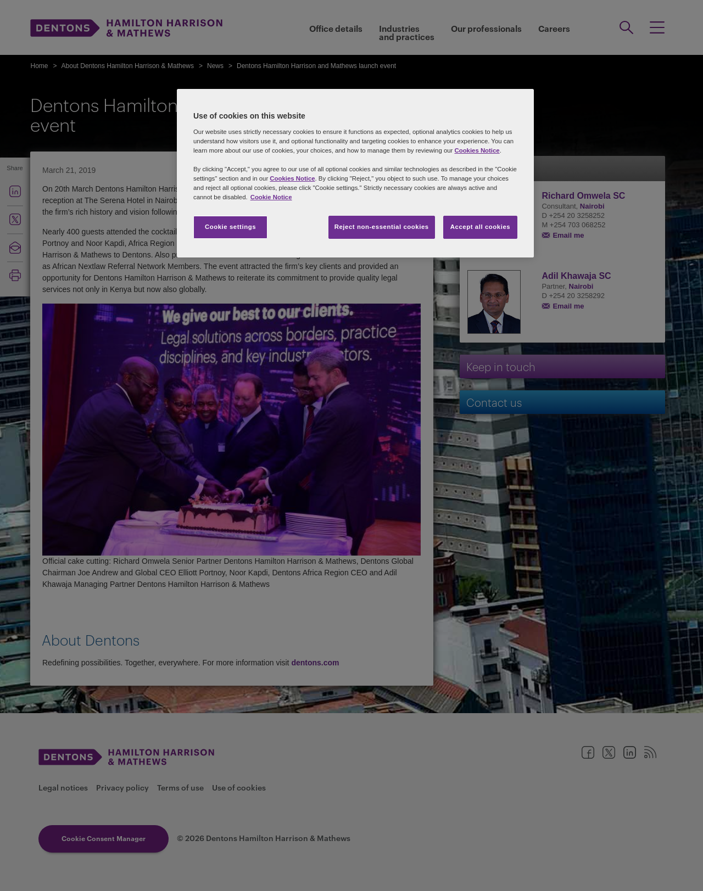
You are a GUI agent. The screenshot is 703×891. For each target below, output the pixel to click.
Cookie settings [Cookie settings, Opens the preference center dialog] (230, 226)
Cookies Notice (476, 150)
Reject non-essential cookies (381, 226)
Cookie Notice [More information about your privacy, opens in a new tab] (271, 197)
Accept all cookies (480, 226)
